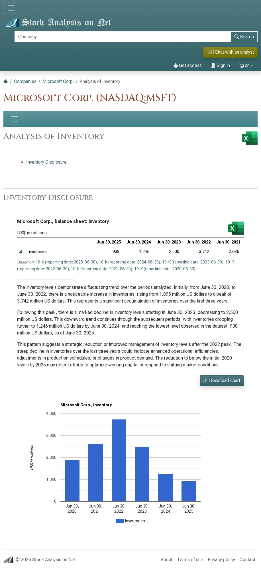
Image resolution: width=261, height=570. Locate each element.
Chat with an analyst (230, 52)
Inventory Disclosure (46, 162)
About (166, 559)
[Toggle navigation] (11, 8)
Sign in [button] (220, 65)
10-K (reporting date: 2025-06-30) (66, 262)
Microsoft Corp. (58, 81)
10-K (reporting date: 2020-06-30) (164, 269)
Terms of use (190, 559)
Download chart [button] (221, 380)
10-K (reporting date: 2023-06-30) (192, 262)
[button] (21, 252)
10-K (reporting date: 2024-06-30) (129, 262)
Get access (187, 65)
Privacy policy (221, 559)
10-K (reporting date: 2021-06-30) (101, 269)
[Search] (123, 36)
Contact (247, 559)
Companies (25, 81)
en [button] (244, 65)
